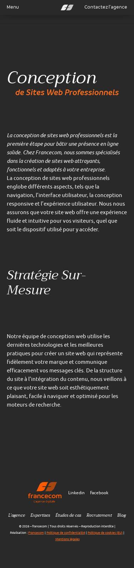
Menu (10, 7)
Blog (121, 515)
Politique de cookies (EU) (105, 533)
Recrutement (99, 515)
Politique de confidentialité (65, 533)
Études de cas (68, 515)
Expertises (40, 515)
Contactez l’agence (105, 7)
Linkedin (76, 492)
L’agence (16, 515)
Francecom (36, 533)
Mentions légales (67, 539)
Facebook (99, 492)
